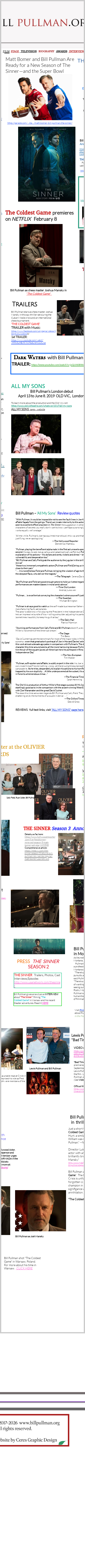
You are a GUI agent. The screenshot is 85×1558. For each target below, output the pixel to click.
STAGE (15, 51)
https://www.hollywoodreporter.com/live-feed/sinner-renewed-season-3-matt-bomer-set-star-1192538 (40, 841)
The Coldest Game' (39, 293)
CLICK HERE (24, 1268)
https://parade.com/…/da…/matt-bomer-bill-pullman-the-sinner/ (39, 122)
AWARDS (61, 51)
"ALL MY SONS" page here (67, 709)
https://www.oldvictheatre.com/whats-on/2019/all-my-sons (41, 405)
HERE (45, 1003)
